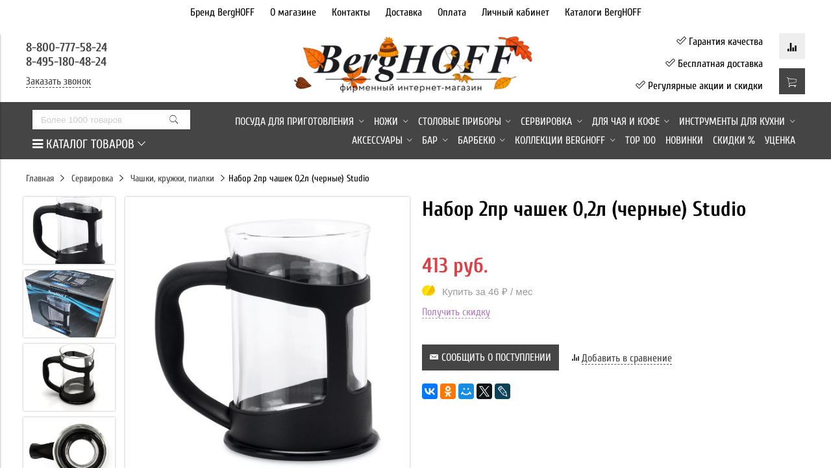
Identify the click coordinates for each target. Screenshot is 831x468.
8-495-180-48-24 (66, 62)
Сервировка (92, 178)
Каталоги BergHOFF (603, 12)
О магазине (293, 12)
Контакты (351, 12)
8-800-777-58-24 (68, 47)
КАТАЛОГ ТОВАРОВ (88, 144)
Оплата (452, 12)
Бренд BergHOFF (222, 12)
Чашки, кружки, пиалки (172, 178)
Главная (40, 178)
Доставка (404, 12)
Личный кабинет (515, 12)
